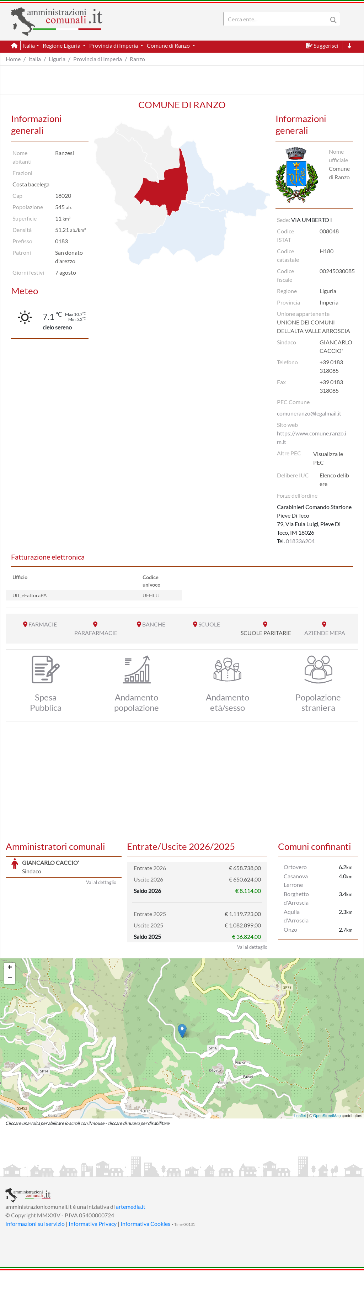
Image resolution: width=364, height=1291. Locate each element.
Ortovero (295, 866)
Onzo (290, 929)
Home (13, 58)
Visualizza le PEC (328, 458)
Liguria (57, 58)
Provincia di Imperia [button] (114, 45)
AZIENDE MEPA (324, 632)
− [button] (9, 999)
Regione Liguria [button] (62, 45)
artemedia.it (130, 1227)
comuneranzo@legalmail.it (309, 413)
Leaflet (300, 1136)
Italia (34, 58)
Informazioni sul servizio (35, 1244)
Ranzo (137, 58)
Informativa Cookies (145, 1244)
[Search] (277, 19)
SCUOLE (209, 624)
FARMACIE (42, 624)
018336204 (300, 541)
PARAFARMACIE (95, 632)
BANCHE (153, 624)
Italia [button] (28, 45)
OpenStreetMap (327, 1136)
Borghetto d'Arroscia (296, 898)
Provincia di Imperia (97, 58)
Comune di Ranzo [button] (169, 45)
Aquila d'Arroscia (296, 916)
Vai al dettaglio (101, 967)
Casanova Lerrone (296, 880)
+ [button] (9, 988)
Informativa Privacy (93, 1244)
